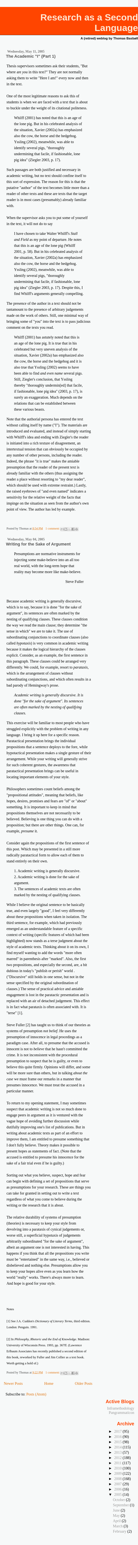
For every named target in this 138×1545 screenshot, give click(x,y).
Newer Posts (13, 1383)
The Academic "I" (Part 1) (30, 56)
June (117, 1510)
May (117, 1515)
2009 (118, 1473)
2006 (118, 1489)
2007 (118, 1484)
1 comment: (53, 528)
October (119, 1500)
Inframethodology (120, 1408)
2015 (118, 1442)
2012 (118, 1458)
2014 (118, 1447)
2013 (118, 1452)
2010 (118, 1468)
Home (48, 1383)
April (117, 1521)
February (120, 1531)
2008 (118, 1479)
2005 (118, 1494)
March (118, 1526)
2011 (118, 1463)
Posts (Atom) (36, 1394)
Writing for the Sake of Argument (38, 544)
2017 (118, 1431)
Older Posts (83, 1383)
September (121, 1505)
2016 (118, 1437)
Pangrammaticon (121, 1413)
